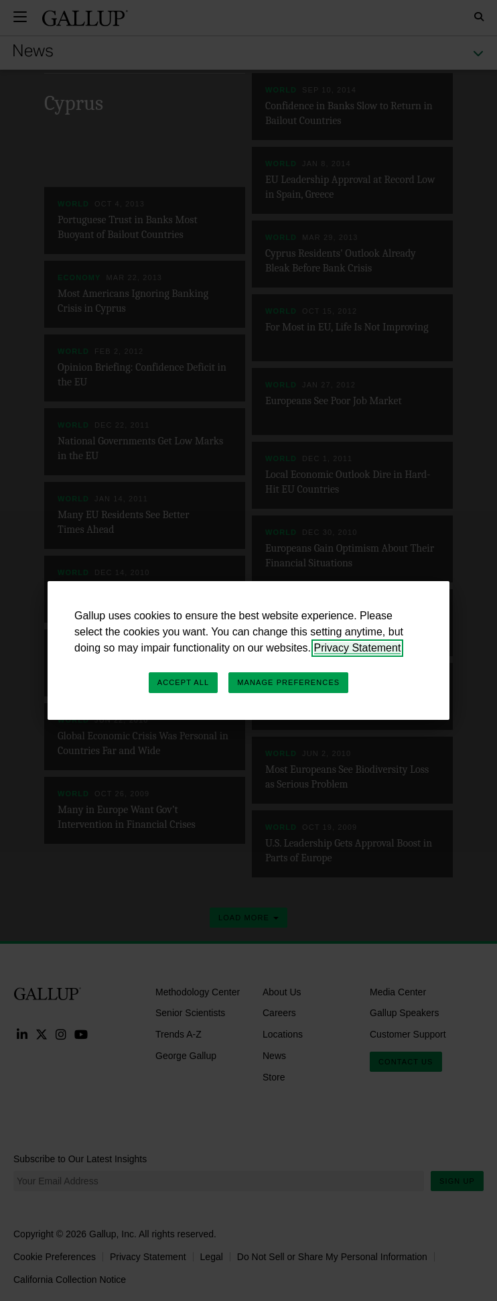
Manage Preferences (288, 682)
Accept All (183, 682)
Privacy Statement (357, 648)
